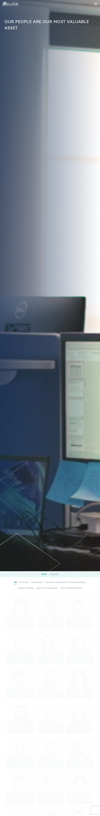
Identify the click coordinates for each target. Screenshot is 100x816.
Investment (37, 582)
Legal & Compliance (47, 588)
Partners (23, 582)
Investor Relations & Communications (66, 582)
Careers (54, 574)
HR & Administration (71, 588)
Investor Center (88, 4)
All (15, 582)
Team (43, 574)
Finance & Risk (25, 588)
